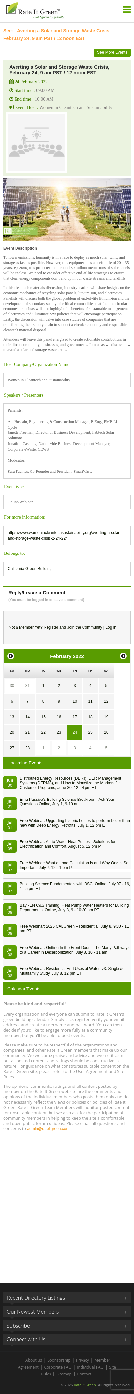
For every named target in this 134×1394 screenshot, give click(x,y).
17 (75, 717)
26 (106, 732)
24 (75, 732)
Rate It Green (85, 1384)
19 (106, 717)
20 (12, 732)
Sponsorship (59, 1360)
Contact (84, 1374)
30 (12, 685)
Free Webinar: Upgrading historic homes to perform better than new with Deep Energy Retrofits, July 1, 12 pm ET (75, 823)
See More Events (112, 52)
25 (90, 732)
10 (75, 701)
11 (90, 701)
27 (12, 748)
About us (33, 1360)
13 (12, 717)
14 (27, 717)
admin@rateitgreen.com (48, 1129)
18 (90, 717)
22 (43, 732)
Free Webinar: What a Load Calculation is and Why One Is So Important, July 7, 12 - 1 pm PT (74, 865)
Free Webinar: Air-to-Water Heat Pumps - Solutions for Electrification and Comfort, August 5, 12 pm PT (67, 844)
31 (27, 685)
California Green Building (29, 568)
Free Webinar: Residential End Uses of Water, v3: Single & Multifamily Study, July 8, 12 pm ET (71, 971)
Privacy (82, 1360)
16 (59, 717)
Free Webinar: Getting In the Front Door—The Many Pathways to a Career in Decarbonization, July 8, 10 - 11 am (75, 950)
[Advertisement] (67, 1204)
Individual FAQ (90, 1367)
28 (27, 748)
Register (51, 627)
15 (43, 717)
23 (59, 732)
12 (106, 701)
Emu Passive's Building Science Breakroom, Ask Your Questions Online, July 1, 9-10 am (67, 801)
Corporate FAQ (57, 1367)
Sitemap (64, 1374)
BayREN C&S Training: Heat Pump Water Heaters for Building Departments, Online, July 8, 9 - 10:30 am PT (74, 907)
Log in (110, 627)
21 (27, 732)
